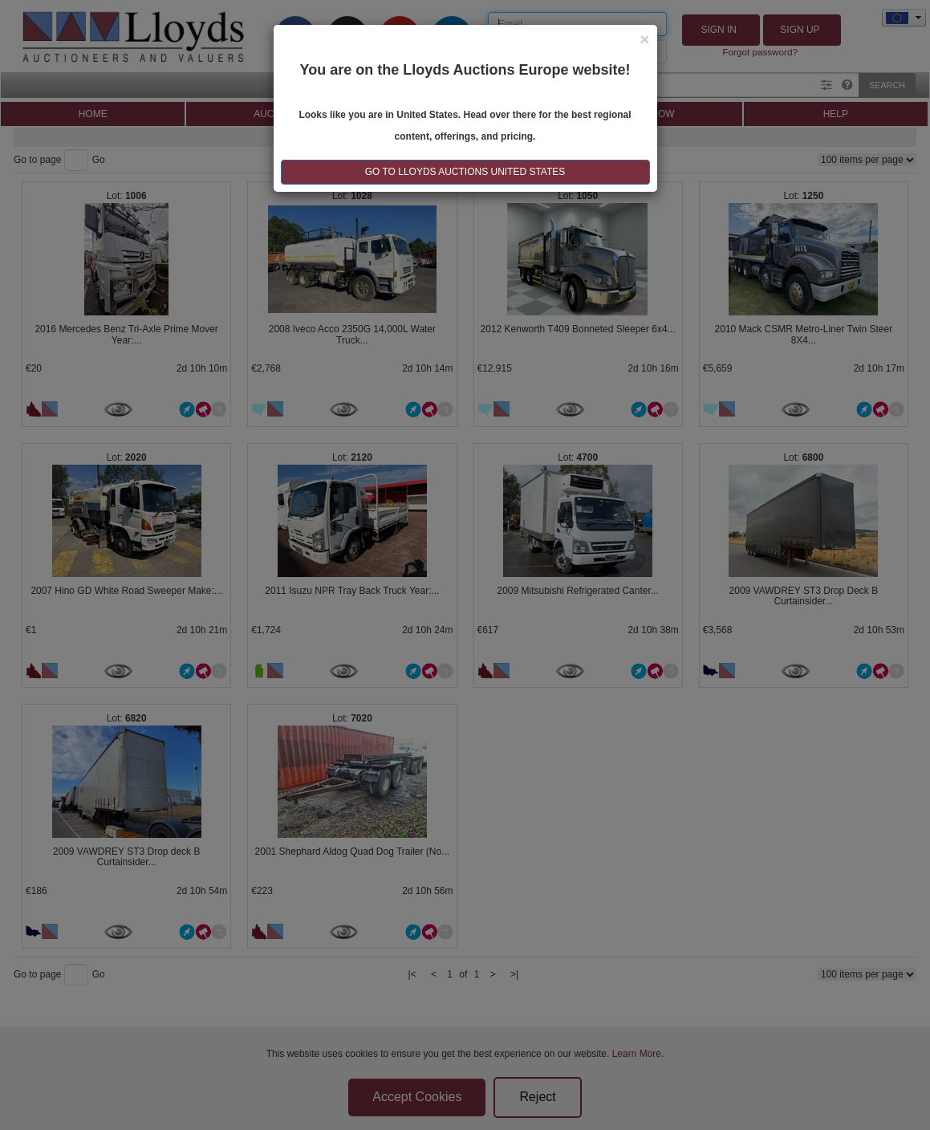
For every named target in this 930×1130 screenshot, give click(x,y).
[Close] (644, 38)
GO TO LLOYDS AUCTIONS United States (465, 171)
